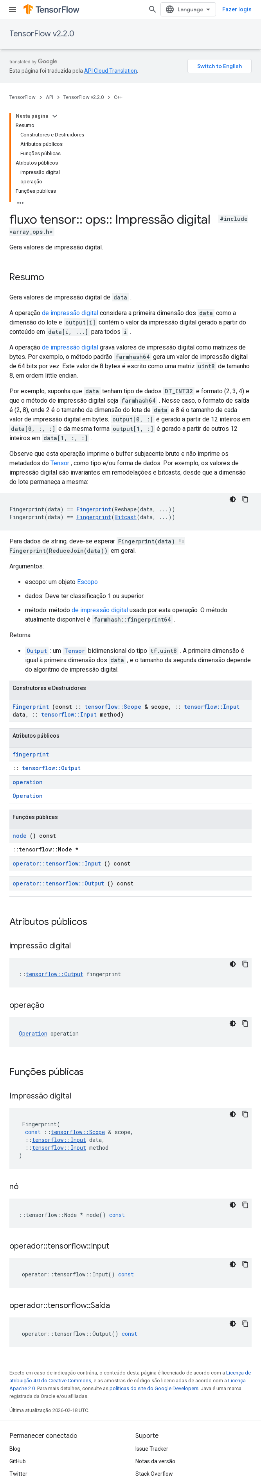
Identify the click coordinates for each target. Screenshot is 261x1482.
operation (28, 782)
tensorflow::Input (211, 706)
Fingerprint (93, 509)
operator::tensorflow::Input (57, 863)
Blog (14, 1449)
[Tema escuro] (233, 499)
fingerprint (31, 754)
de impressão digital (70, 313)
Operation (28, 795)
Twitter (18, 1474)
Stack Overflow (154, 1474)
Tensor (59, 463)
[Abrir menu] (12, 9)
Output (37, 650)
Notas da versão (155, 1461)
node (20, 835)
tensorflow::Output (51, 768)
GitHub (17, 1461)
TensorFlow (22, 97)
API (49, 97)
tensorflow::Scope (113, 706)
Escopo (87, 582)
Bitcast (126, 517)
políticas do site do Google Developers (154, 1388)
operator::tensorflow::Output (58, 883)
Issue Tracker (151, 1449)
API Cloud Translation (110, 71)
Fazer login (237, 9)
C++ (118, 97)
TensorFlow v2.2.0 (41, 34)
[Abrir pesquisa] (152, 9)
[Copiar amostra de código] (245, 499)
